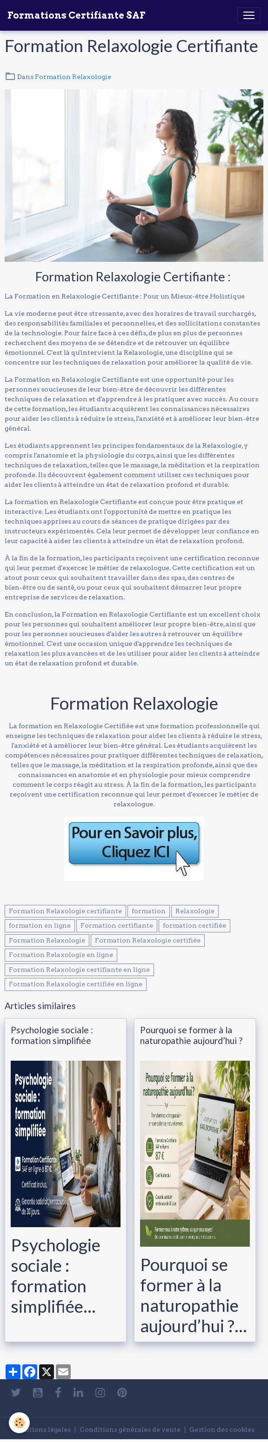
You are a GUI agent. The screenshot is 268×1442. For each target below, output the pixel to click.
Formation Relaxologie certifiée (148, 940)
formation (149, 911)
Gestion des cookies (222, 1429)
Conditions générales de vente (130, 1429)
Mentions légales (42, 1429)
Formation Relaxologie (73, 76)
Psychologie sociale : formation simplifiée (52, 1035)
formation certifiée (194, 925)
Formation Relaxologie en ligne (61, 954)
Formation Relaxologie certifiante (65, 911)
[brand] (76, 15)
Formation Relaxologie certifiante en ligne (79, 969)
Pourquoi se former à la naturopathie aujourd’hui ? (191, 1035)
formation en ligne (40, 925)
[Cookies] (19, 1422)
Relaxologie (194, 911)
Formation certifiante (116, 925)
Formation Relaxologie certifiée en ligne (75, 984)
